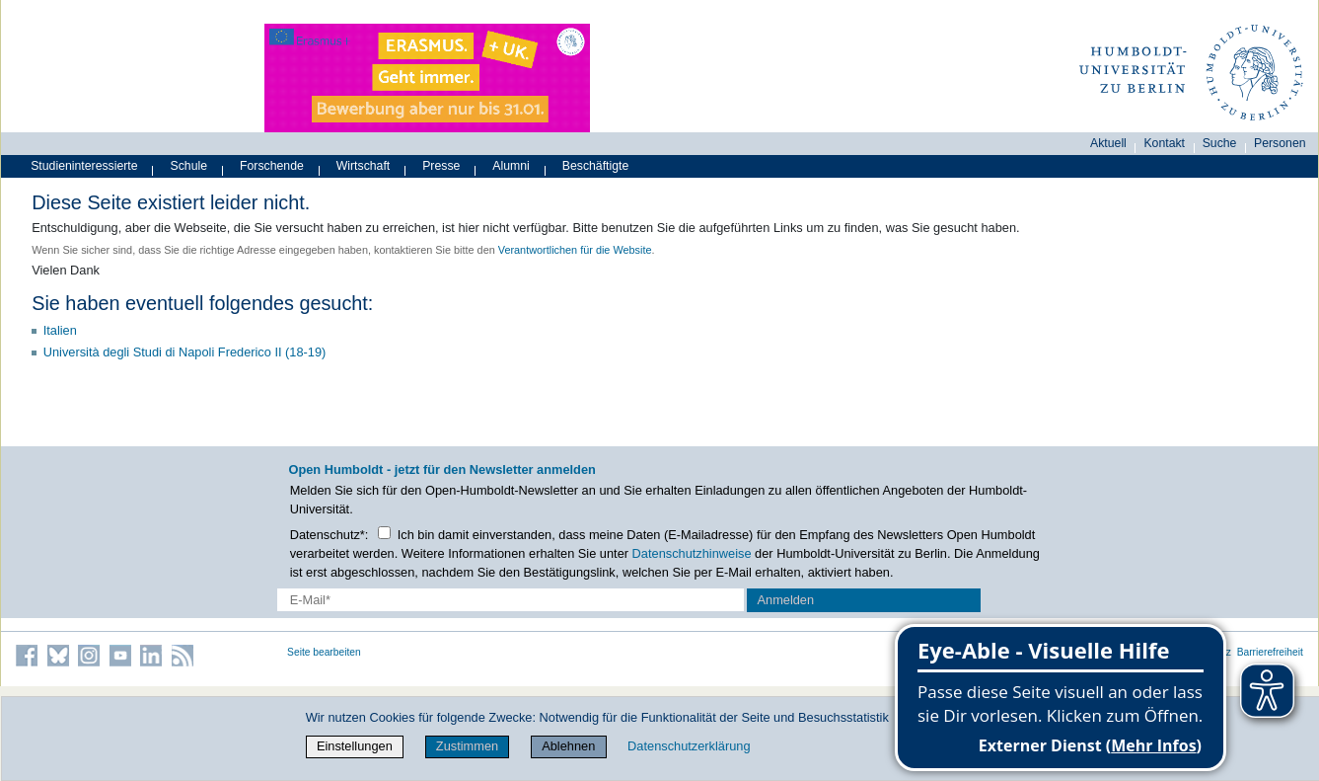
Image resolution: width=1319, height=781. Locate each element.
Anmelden (785, 599)
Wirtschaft (363, 166)
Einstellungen (355, 746)
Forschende (272, 166)
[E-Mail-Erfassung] (510, 599)
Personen (1280, 143)
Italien (60, 330)
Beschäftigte (595, 166)
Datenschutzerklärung (688, 746)
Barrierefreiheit (1270, 652)
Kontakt (1164, 143)
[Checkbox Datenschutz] (384, 532)
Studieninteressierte (84, 166)
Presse (441, 166)
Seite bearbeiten (324, 652)
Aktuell (1108, 143)
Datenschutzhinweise (692, 553)
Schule (189, 166)
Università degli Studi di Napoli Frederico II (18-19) (185, 352)
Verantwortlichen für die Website (575, 250)
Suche (1220, 143)
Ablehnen (568, 746)
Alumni (511, 166)
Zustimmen (467, 746)
